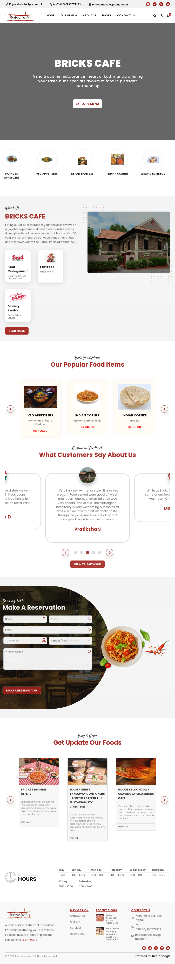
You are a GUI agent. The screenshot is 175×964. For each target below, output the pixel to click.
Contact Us (77, 923)
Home (51, 15)
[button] (10, 416)
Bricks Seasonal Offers (111, 925)
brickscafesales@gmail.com (148, 944)
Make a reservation (21, 698)
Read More (17, 338)
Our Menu (67, 15)
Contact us (126, 15)
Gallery (75, 929)
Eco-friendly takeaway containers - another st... (112, 939)
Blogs (106, 15)
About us (89, 15)
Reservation (78, 941)
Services (76, 935)
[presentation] (29, 679)
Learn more (29, 947)
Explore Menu (87, 104)
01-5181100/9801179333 (148, 935)
